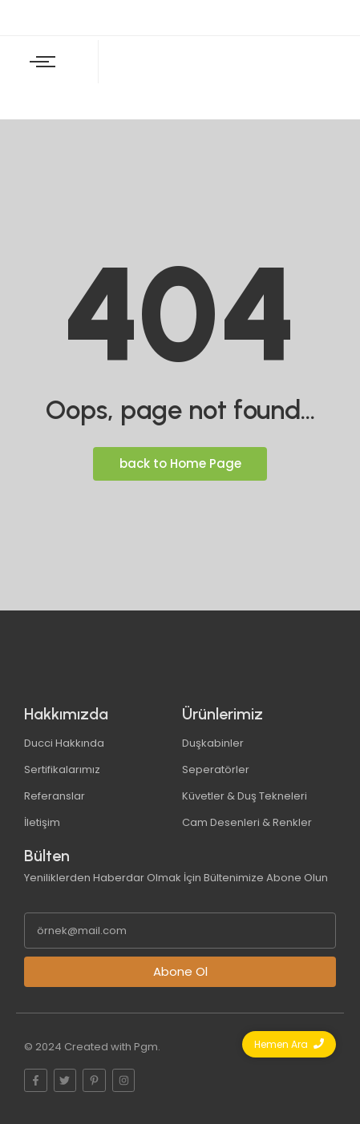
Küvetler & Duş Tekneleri (244, 796)
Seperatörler (215, 769)
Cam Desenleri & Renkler (247, 822)
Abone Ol (180, 971)
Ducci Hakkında (64, 743)
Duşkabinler (213, 743)
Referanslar (54, 796)
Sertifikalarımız (62, 769)
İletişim (42, 822)
